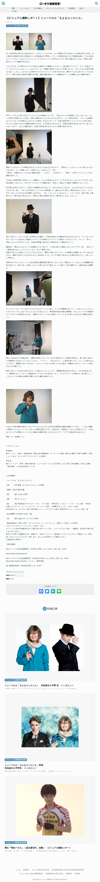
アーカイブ (10, 26)
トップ (18, 867)
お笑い (81, 8)
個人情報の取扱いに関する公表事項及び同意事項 (68, 867)
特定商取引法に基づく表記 (54, 871)
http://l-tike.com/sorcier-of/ (16, 554)
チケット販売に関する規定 (40, 867)
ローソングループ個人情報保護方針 (31, 871)
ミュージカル (24, 8)
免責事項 (69, 871)
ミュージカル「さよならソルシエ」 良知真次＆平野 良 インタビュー (39, 685)
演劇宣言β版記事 (21, 26)
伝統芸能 (71, 8)
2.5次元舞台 (37, 8)
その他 (14, 11)
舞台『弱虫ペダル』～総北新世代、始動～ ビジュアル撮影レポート (38, 845)
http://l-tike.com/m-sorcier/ (16, 561)
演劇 (13, 8)
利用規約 (26, 867)
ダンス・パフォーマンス (55, 8)
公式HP (47, 537)
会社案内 (77, 871)
